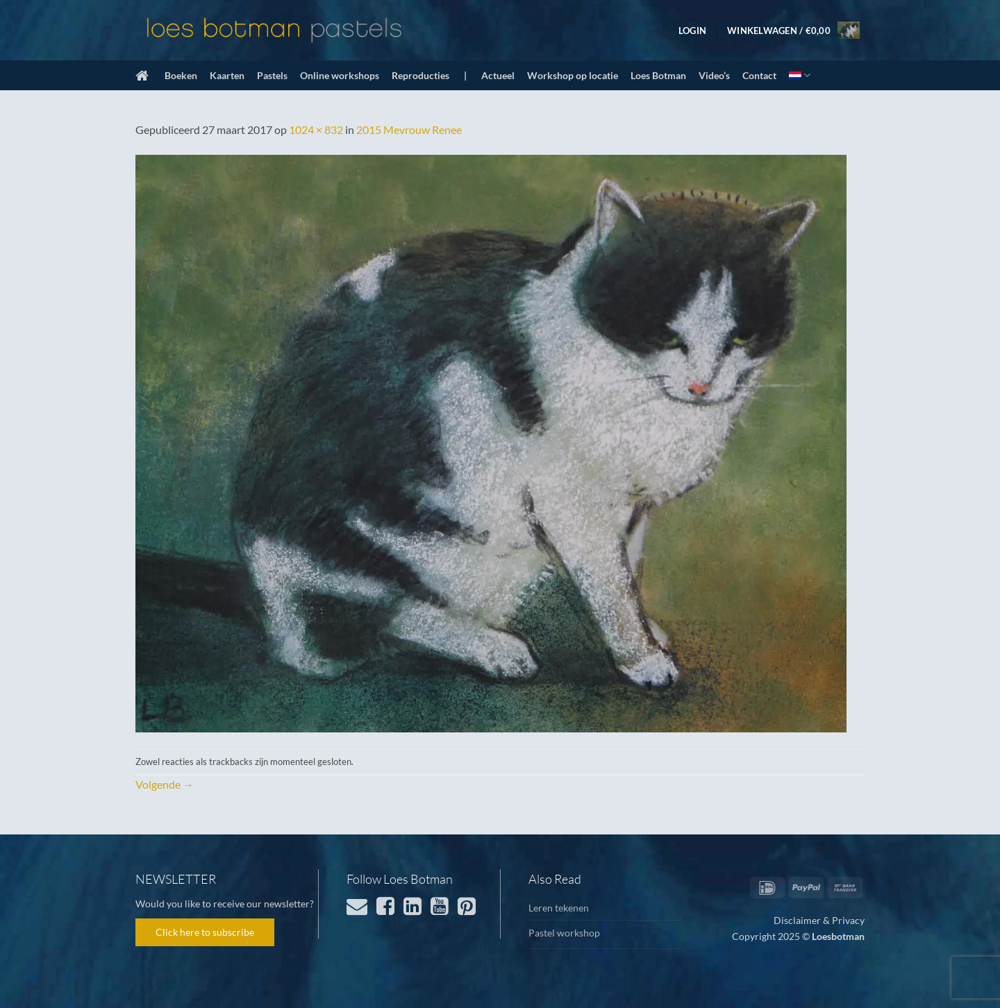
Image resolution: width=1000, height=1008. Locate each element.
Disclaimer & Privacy (819, 920)
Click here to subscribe (205, 932)
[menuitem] (799, 75)
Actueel (498, 75)
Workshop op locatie (572, 75)
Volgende (164, 784)
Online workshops (339, 75)
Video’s (714, 75)
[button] (692, 30)
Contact (759, 75)
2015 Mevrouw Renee (409, 129)
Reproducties (420, 75)
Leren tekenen (558, 908)
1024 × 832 (316, 129)
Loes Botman (658, 75)
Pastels (272, 75)
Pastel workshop (564, 933)
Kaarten (227, 75)
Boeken (181, 75)
